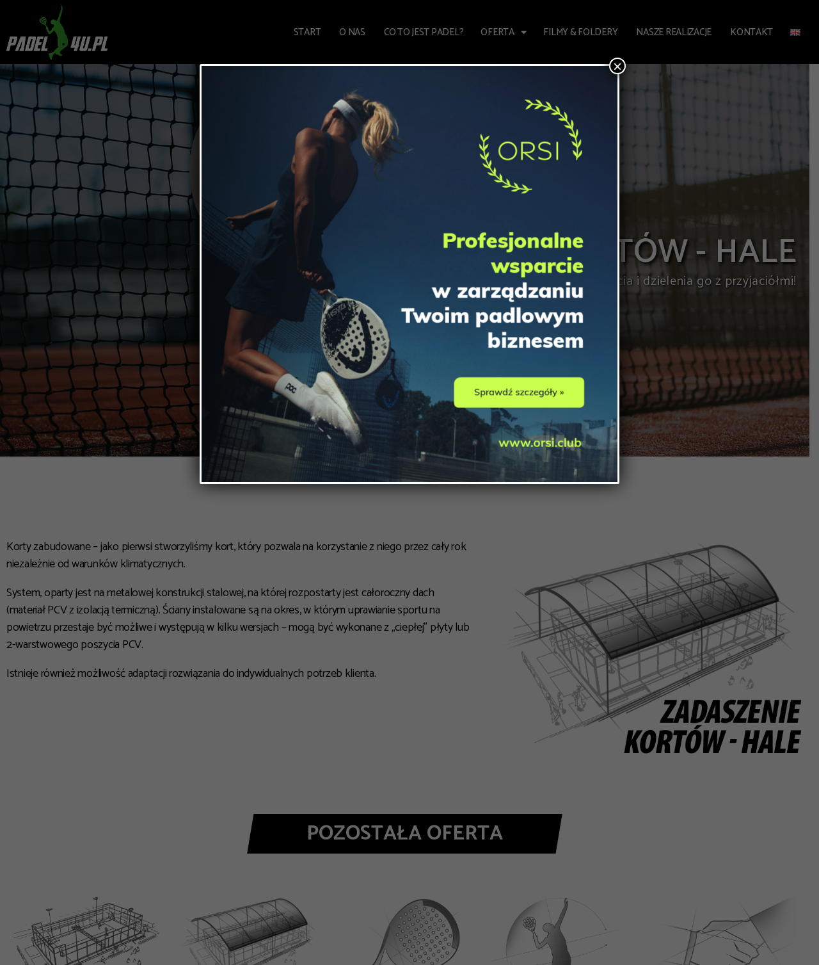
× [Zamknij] (617, 66)
